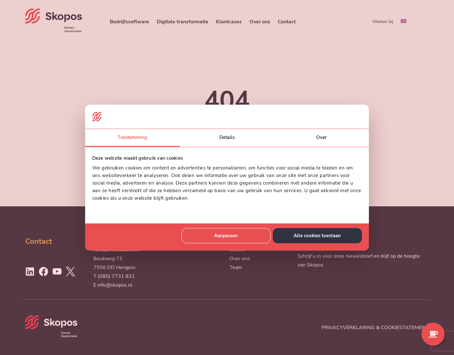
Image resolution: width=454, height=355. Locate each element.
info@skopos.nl (114, 285)
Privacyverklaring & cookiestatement (375, 327)
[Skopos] (53, 30)
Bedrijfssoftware (129, 21)
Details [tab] (227, 138)
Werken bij (382, 21)
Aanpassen (226, 235)
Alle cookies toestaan (317, 235)
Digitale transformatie (182, 21)
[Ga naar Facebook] (43, 271)
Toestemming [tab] (132, 138)
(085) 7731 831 (116, 276)
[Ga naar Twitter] (70, 271)
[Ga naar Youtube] (57, 271)
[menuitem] (404, 22)
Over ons (259, 21)
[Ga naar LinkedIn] (30, 271)
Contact (287, 21)
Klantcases (229, 21)
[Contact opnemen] (433, 334)
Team (236, 267)
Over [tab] (321, 138)
